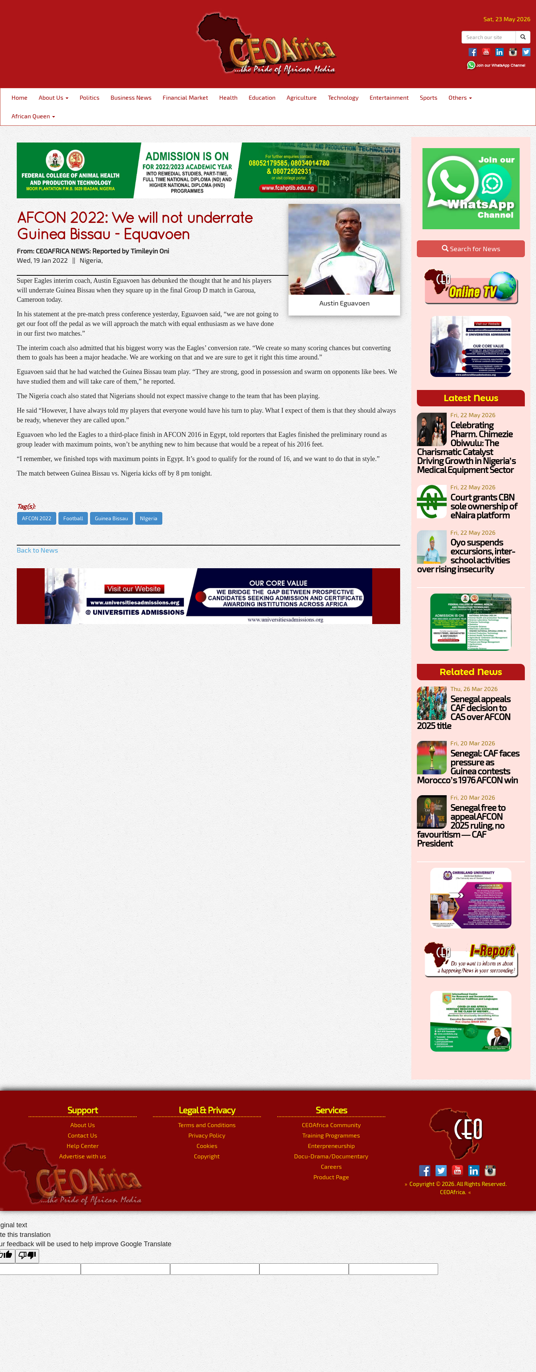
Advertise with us (82, 1156)
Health (228, 97)
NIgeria (148, 518)
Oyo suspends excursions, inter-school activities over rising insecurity (466, 555)
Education (262, 97)
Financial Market (185, 97)
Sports (428, 97)
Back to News (37, 550)
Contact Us (82, 1135)
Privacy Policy (206, 1135)
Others (460, 97)
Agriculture (302, 97)
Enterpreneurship (331, 1145)
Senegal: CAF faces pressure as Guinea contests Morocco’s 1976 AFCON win (468, 766)
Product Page (331, 1176)
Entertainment (389, 97)
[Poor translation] (27, 1256)
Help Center (83, 1145)
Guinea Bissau (111, 518)
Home (20, 97)
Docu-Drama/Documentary (331, 1156)
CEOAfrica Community (331, 1124)
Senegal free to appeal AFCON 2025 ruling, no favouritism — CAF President (461, 825)
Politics (89, 97)
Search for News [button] (471, 248)
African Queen (33, 115)
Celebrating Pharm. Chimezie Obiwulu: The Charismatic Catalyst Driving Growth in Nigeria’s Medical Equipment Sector (466, 447)
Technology (343, 97)
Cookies (207, 1145)
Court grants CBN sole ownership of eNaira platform (483, 506)
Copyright (207, 1156)
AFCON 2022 (36, 518)
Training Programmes (331, 1135)
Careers (331, 1166)
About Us (53, 97)
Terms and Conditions (207, 1124)
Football (73, 518)
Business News (131, 97)
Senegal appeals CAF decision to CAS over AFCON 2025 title (463, 712)
